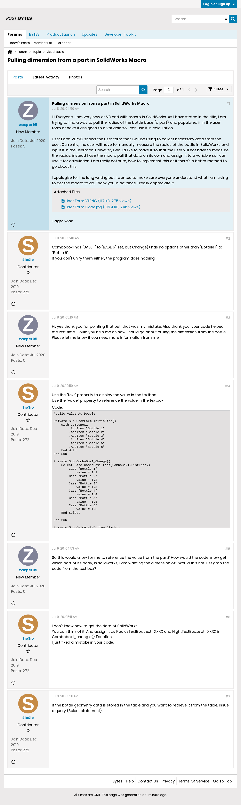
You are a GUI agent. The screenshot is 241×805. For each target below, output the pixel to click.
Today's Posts (19, 43)
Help (130, 781)
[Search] (200, 19)
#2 (227, 238)
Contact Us (147, 781)
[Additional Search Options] (226, 19)
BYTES (34, 34)
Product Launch (61, 34)
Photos (75, 77)
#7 (227, 696)
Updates (89, 34)
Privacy (168, 781)
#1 (228, 103)
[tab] (18, 77)
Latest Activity (46, 77)
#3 (227, 318)
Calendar (63, 43)
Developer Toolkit (120, 34)
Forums (15, 34)
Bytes (117, 781)
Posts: (16, 146)
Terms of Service (193, 781)
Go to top (222, 781)
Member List (43, 43)
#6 (227, 617)
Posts (18, 77)
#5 (227, 549)
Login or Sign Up (219, 4)
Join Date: (20, 140)
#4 (227, 386)
